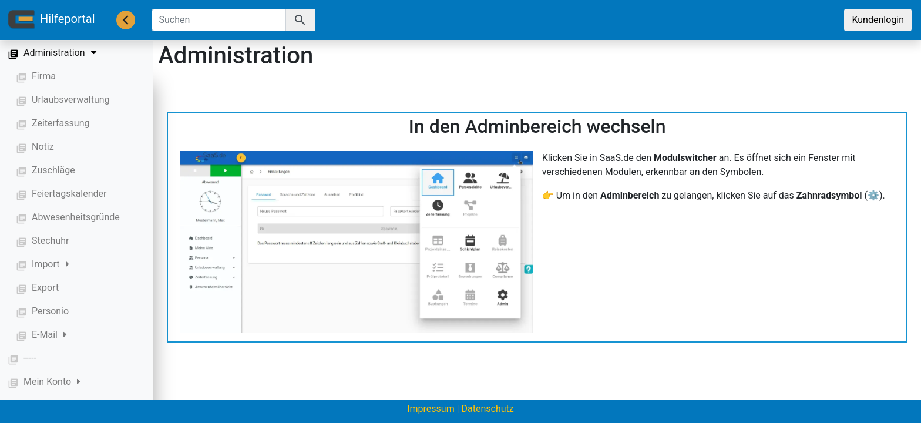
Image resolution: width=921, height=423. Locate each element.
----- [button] (29, 358)
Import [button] (50, 264)
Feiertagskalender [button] (69, 193)
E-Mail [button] (49, 334)
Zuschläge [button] (53, 170)
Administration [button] (59, 52)
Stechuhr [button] (50, 240)
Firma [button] (44, 76)
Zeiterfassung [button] (60, 123)
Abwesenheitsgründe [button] (76, 217)
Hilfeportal (51, 20)
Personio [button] (50, 311)
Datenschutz (488, 408)
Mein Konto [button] (51, 381)
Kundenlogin (878, 19)
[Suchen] (219, 20)
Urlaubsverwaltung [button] (71, 99)
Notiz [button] (43, 146)
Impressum (431, 408)
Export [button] (45, 287)
